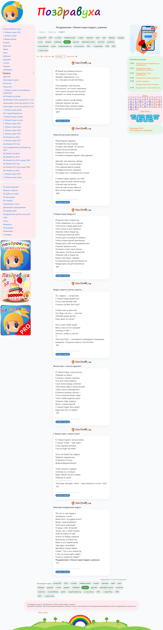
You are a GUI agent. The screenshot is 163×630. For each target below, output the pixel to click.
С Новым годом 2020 (12, 130)
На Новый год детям (11, 96)
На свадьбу (8, 200)
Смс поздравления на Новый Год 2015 (17, 148)
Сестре (6, 63)
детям (53, 46)
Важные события (10, 190)
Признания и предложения (14, 207)
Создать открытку (62, 121)
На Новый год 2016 (11, 170)
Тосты (5, 221)
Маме (5, 49)
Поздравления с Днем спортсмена (147, 78)
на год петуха (79, 46)
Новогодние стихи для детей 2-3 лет (18, 99)
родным (48, 42)
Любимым (7, 70)
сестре (40, 42)
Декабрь (135, 118)
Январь (142, 118)
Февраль (149, 118)
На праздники (9, 197)
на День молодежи (142, 81)
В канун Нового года (12, 29)
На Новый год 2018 (11, 137)
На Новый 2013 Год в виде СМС (16, 167)
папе (104, 38)
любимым (57, 42)
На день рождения (11, 187)
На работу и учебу (11, 194)
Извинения (7, 231)
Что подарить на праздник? (141, 130)
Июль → (148, 111)
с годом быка (98, 46)
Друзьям (6, 76)
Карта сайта (43, 612)
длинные (61, 56)
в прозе (80, 38)
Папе (5, 53)
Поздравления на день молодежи (147, 84)
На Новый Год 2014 (11, 157)
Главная (42, 32)
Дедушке (7, 59)
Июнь (145, 96)
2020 (107, 46)
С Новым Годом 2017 (12, 140)
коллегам (101, 42)
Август (133, 116)
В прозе (6, 42)
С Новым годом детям (12, 110)
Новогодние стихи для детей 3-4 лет (18, 103)
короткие (89, 38)
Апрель (139, 121)
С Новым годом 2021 (12, 123)
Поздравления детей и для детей (16, 214)
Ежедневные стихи (11, 204)
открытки (48, 56)
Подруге (7, 73)
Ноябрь (156, 116)
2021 (88, 46)
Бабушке (6, 56)
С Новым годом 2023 (12, 32)
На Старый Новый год (12, 113)
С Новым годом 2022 (12, 174)
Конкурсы (7, 224)
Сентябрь (141, 116)
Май (145, 121)
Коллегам (7, 83)
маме (97, 38)
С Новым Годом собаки (13, 117)
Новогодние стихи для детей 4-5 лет (18, 106)
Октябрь (149, 116)
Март (156, 118)
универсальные (69, 38)
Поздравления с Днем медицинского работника (144, 69)
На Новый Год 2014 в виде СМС (16, 160)
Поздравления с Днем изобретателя (148, 88)
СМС (5, 217)
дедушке (121, 38)
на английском (43, 46)
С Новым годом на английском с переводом (16, 91)
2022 (113, 46)
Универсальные (9, 39)
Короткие (7, 46)
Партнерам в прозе (11, 80)
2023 (50, 38)
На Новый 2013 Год (11, 163)
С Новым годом (9, 35)
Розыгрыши (8, 228)
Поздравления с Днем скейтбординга (143, 74)
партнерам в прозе (88, 42)
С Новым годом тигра (12, 177)
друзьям (76, 42)
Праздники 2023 (136, 128)
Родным (6, 66)
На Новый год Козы (11, 153)
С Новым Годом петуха (13, 120)
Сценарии (7, 234)
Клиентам (7, 87)
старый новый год (64, 46)
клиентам (110, 42)
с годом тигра (43, 50)
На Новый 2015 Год (11, 144)
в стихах (58, 38)
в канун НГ (42, 38)
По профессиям (9, 211)
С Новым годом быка (12, 127)
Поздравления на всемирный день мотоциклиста (147, 64)
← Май (141, 111)
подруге (67, 42)
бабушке (112, 38)
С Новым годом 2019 (12, 134)
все (40, 56)
